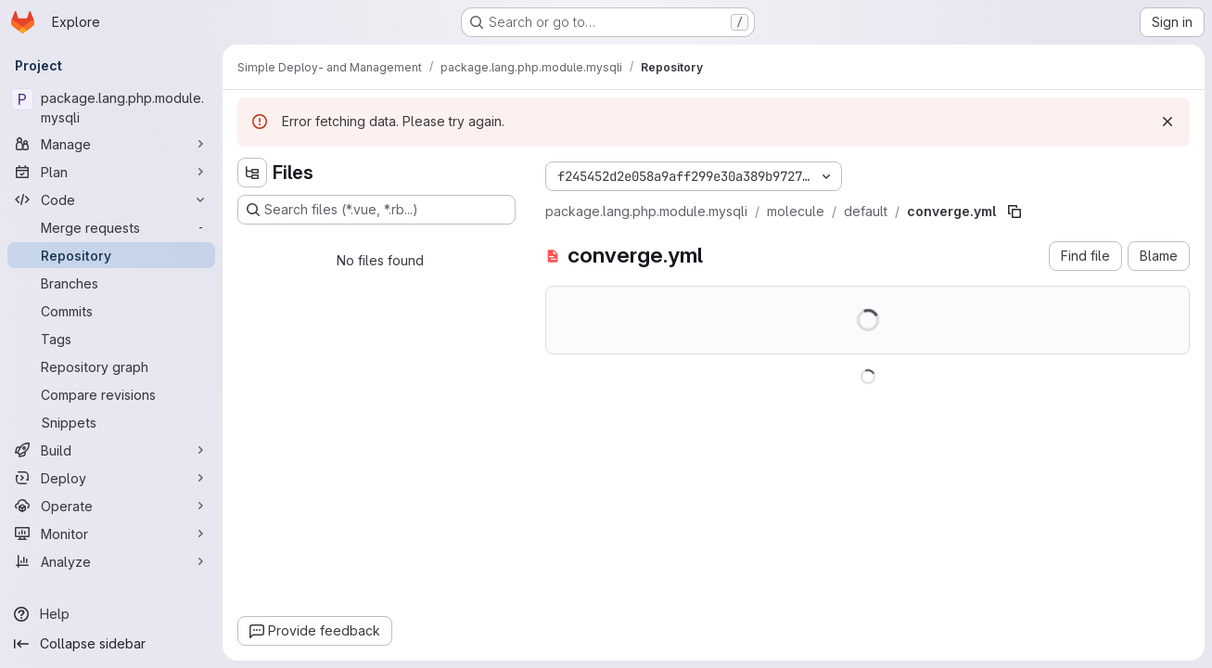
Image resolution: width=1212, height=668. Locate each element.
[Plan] (111, 172)
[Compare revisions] (111, 394)
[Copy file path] (1014, 211)
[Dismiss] (1167, 121)
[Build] (111, 450)
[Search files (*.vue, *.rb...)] (376, 210)
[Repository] (111, 255)
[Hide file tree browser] (252, 172)
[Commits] (111, 311)
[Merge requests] (111, 227)
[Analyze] (111, 561)
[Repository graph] (111, 366)
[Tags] (111, 339)
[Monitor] (111, 533)
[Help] (111, 614)
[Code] (111, 199)
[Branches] (111, 283)
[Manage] (111, 144)
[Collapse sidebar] (111, 644)
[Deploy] (111, 478)
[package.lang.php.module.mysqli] (111, 107)
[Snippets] (111, 422)
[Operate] (111, 506)
